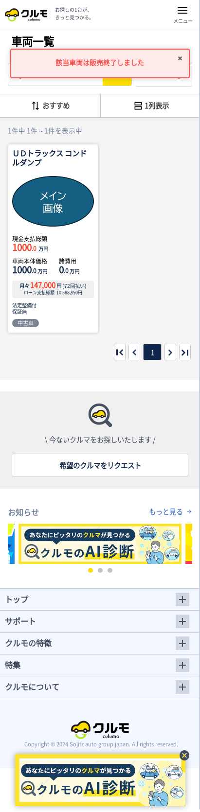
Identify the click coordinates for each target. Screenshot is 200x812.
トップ (16, 599)
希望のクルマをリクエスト (100, 465)
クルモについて (32, 686)
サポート (20, 621)
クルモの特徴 (28, 643)
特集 (12, 665)
